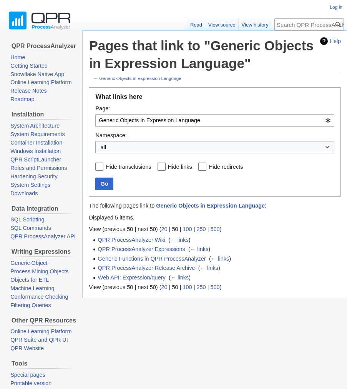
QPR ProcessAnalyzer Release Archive (146, 268)
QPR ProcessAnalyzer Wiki (132, 240)
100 (187, 229)
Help (335, 41)
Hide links (180, 167)
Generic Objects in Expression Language (140, 78)
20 (164, 229)
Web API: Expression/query (132, 277)
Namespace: (110, 135)
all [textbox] (103, 147)
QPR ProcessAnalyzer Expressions (141, 249)
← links (179, 240)
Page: (102, 108)
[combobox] (214, 120)
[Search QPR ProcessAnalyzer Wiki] (309, 24)
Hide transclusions (128, 167)
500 (214, 229)
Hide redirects (226, 167)
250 (201, 229)
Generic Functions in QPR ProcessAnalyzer (152, 259)
